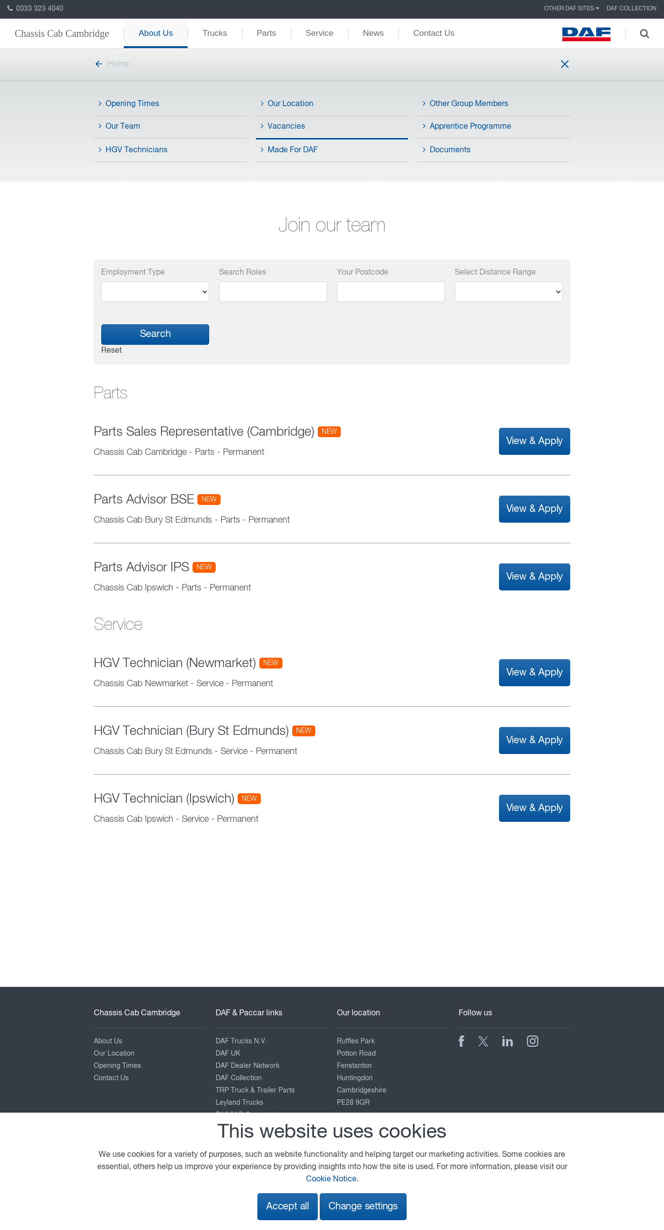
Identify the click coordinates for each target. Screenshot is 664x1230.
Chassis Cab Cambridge (62, 33)
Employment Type (133, 273)
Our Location (287, 103)
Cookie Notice (331, 1179)
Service (319, 33)
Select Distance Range (495, 273)
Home (111, 64)
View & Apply (534, 441)
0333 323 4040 (35, 8)
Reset (111, 351)
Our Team (119, 126)
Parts (267, 33)
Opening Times (129, 103)
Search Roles (242, 273)
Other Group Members (465, 103)
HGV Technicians (133, 149)
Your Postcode (362, 273)
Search (155, 334)
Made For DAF (289, 149)
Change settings (363, 1207)
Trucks (214, 33)
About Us (155, 33)
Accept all (287, 1207)
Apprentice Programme (467, 126)
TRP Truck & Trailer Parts (255, 1090)
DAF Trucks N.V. (241, 1041)
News (373, 33)
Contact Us (433, 33)
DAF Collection (632, 9)
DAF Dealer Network (247, 1065)
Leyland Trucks (239, 1102)
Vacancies (283, 126)
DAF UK (228, 1053)
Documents (446, 149)
